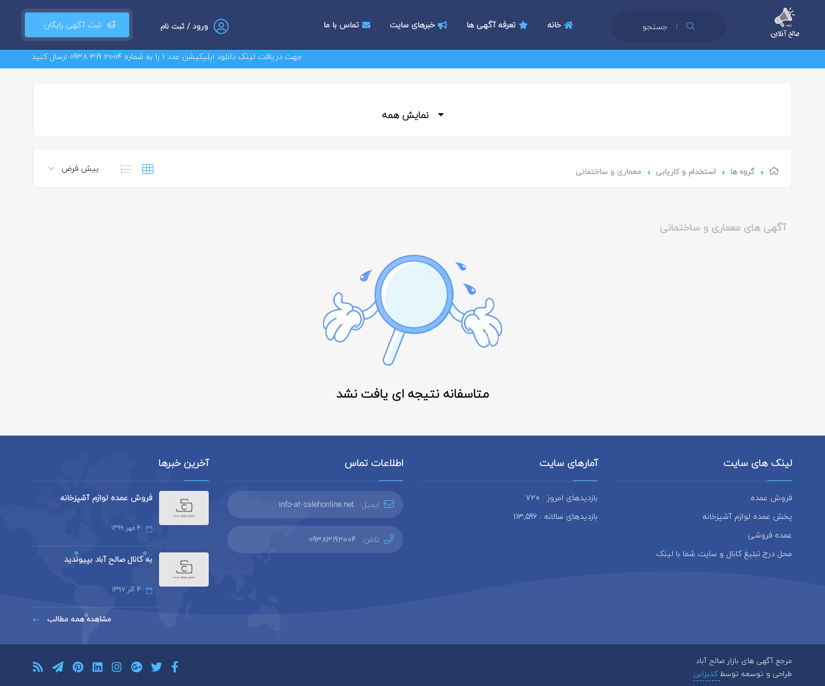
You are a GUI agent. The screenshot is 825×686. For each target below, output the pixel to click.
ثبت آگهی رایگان (77, 24)
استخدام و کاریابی (686, 171)
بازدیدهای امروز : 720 (562, 498)
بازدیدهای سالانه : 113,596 (555, 516)
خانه (562, 25)
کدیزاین (706, 673)
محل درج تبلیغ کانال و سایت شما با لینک (724, 553)
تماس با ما (348, 25)
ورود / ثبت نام (184, 26)
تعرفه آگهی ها (499, 25)
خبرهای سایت (420, 25)
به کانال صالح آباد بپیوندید (108, 559)
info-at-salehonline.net (316, 504)
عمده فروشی (770, 535)
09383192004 (332, 539)
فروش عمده (771, 498)
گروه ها (742, 171)
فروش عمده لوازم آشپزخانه (106, 498)
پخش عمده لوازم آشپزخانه (747, 516)
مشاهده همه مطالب (72, 619)
